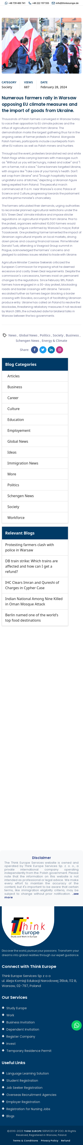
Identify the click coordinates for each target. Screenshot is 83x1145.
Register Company (20, 1036)
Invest (11, 1043)
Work (10, 1015)
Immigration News (23, 463)
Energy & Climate (54, 340)
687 (26, 87)
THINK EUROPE (33, 1131)
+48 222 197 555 (40, 3)
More (12, 474)
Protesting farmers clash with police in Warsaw (29, 547)
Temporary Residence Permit (29, 1051)
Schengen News (27, 340)
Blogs (10, 1116)
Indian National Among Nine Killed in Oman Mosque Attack (34, 601)
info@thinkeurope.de (67, 3)
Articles (14, 376)
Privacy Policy (49, 1140)
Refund (65, 1140)
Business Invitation (20, 1022)
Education (16, 419)
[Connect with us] (41, 731)
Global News (28, 335)
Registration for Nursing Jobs (28, 1109)
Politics (45, 335)
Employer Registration (23, 1102)
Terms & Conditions (25, 1140)
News (12, 335)
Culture (14, 408)
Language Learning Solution (27, 1073)
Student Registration (22, 1080)
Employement (19, 430)
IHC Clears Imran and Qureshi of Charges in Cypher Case (32, 585)
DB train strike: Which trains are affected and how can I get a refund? (31, 566)
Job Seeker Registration (24, 1087)
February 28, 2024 (54, 87)
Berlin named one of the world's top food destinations (31, 618)
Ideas (12, 452)
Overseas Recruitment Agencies (31, 1095)
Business (72, 335)
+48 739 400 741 (17, 3)
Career (13, 397)
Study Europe (16, 1008)
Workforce (16, 517)
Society (7, 87)
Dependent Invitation (22, 1029)
